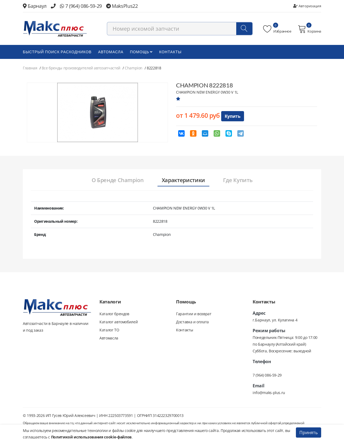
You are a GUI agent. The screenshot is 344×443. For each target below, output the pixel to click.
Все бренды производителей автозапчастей (81, 67)
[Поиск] (244, 28)
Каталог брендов (114, 313)
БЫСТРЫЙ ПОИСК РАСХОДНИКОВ (57, 51)
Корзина (309, 29)
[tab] (117, 180)
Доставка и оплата (192, 321)
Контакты (170, 51)
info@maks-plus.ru (269, 392)
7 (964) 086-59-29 (81, 6)
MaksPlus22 (122, 6)
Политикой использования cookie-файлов (91, 437)
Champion (133, 67)
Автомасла (110, 51)
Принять (308, 432)
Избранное (277, 29)
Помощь (141, 51)
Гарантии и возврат (194, 313)
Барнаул (34, 6)
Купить (233, 116)
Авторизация (307, 5)
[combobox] (179, 28)
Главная (30, 67)
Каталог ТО (109, 329)
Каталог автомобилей (118, 321)
